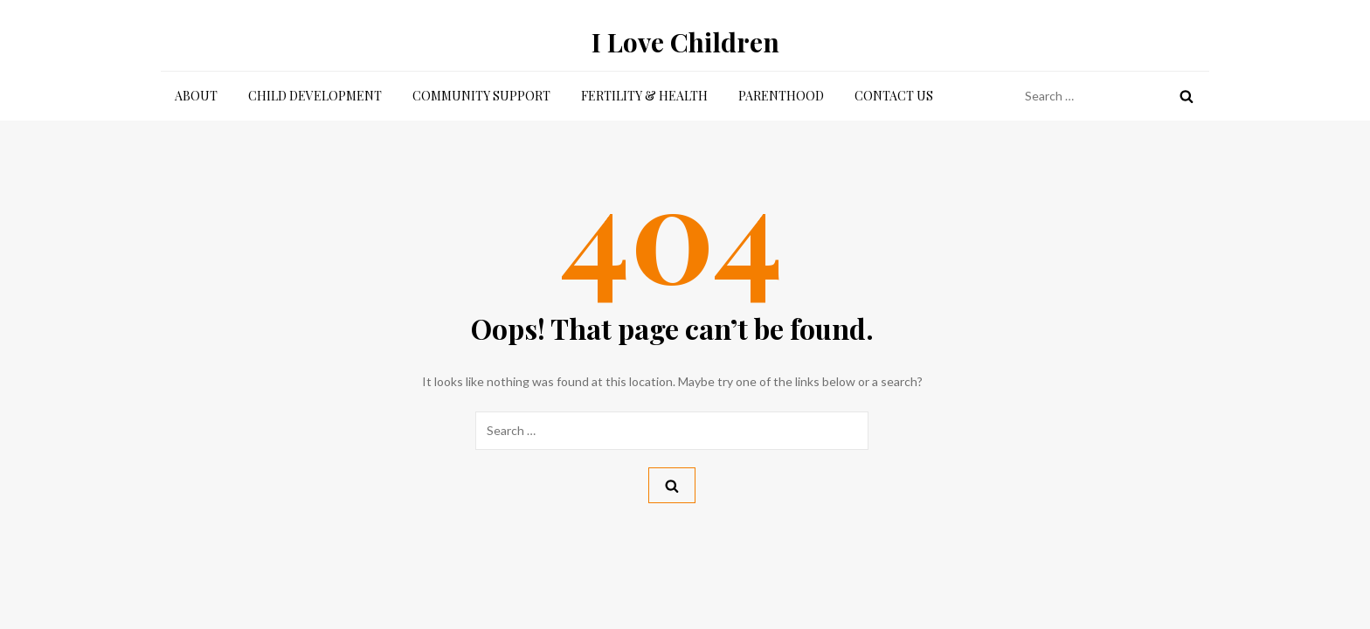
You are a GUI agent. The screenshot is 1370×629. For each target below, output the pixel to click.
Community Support (481, 95)
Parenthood (781, 95)
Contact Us (894, 95)
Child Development (315, 95)
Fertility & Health (644, 95)
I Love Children (685, 41)
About (196, 95)
